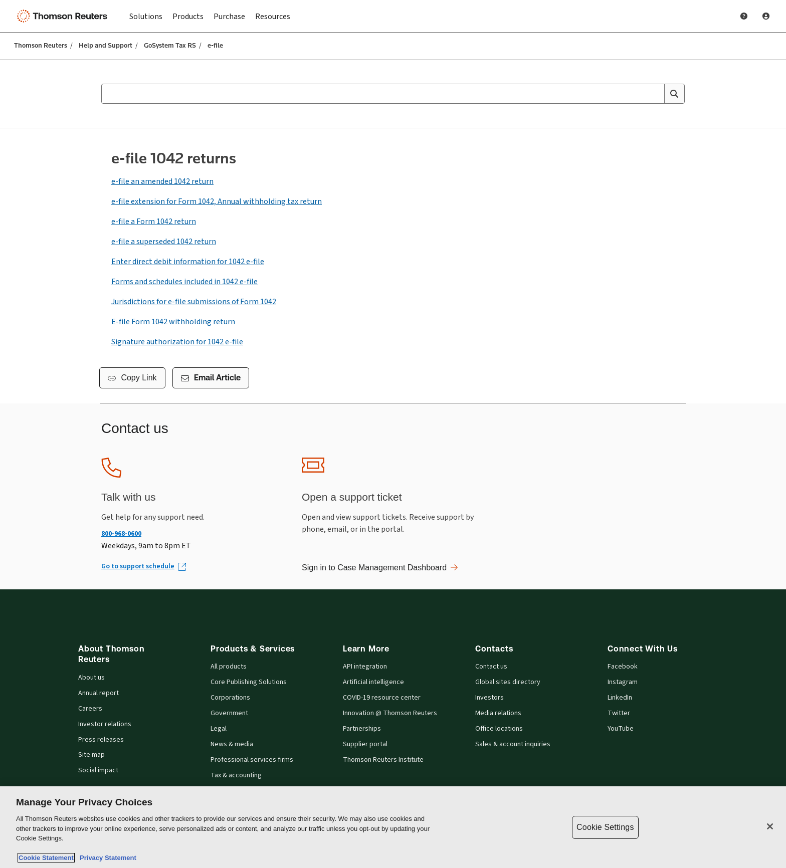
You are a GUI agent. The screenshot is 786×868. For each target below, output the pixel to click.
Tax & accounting (236, 775)
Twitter (619, 713)
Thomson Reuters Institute (383, 760)
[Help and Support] (744, 16)
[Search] (674, 93)
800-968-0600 (121, 533)
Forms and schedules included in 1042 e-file (184, 281)
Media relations (498, 713)
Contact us (491, 667)
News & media (232, 744)
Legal (219, 729)
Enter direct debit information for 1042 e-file (187, 261)
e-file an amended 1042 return (162, 181)
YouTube (621, 729)
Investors (489, 698)
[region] (393, 827)
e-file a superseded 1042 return (163, 241)
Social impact (98, 770)
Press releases (101, 740)
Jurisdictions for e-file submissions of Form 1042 (193, 301)
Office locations (499, 729)
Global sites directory (507, 682)
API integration (365, 667)
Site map (91, 755)
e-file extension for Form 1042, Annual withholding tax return (216, 201)
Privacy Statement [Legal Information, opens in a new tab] (106, 857)
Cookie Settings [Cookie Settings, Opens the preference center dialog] (605, 827)
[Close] (770, 826)
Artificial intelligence (373, 682)
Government (229, 713)
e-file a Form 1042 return (153, 221)
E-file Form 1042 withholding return (173, 321)
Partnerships (362, 729)
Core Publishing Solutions (249, 682)
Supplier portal (365, 744)
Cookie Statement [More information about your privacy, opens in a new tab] (46, 857)
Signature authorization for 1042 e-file (177, 341)
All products (229, 667)
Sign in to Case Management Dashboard (380, 567)
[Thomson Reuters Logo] (64, 16)
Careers (90, 709)
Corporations (230, 698)
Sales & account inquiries (512, 744)
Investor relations (104, 724)
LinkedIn (620, 698)
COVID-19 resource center (382, 698)
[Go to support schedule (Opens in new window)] (143, 566)
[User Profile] (766, 16)
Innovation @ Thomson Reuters (390, 713)
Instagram (623, 682)
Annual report (98, 693)
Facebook (623, 667)
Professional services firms (252, 760)
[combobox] (393, 94)
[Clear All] (655, 93)
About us (91, 678)
